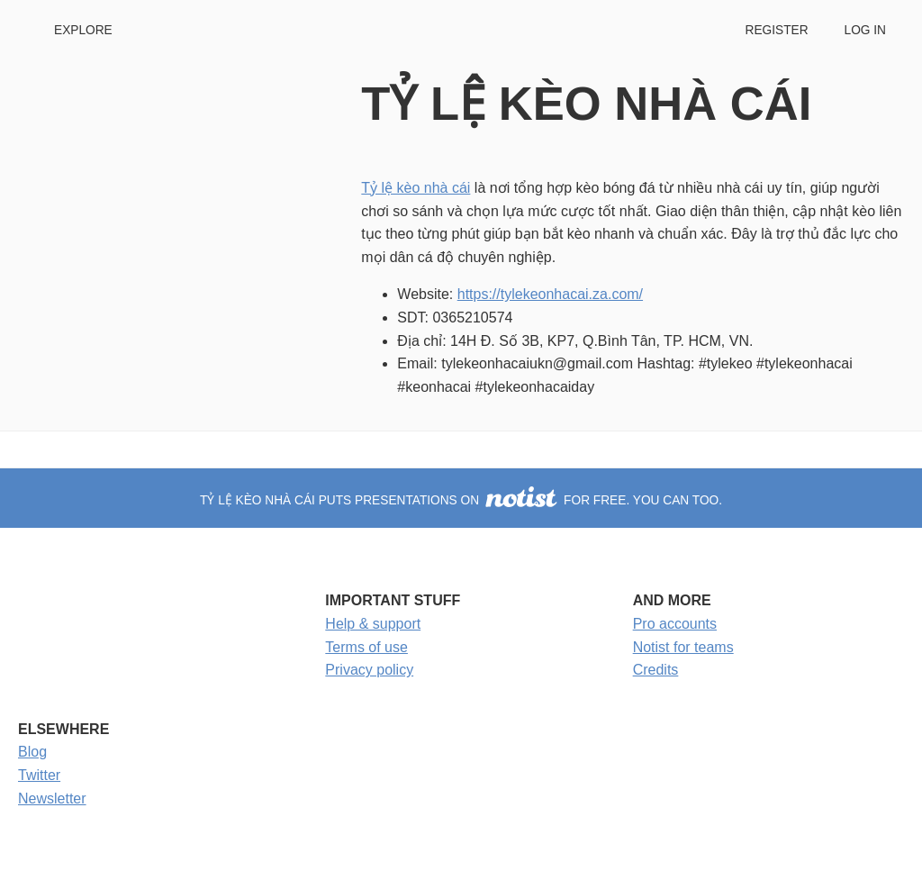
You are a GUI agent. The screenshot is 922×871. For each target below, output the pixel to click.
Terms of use (366, 647)
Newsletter (52, 798)
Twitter (39, 775)
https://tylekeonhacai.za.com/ (550, 294)
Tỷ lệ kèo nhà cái (415, 187)
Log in (865, 30)
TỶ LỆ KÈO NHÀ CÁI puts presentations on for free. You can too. (461, 500)
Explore (83, 30)
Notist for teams (683, 647)
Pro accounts (675, 623)
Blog (32, 751)
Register (776, 30)
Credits (656, 669)
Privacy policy (369, 669)
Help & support (372, 623)
